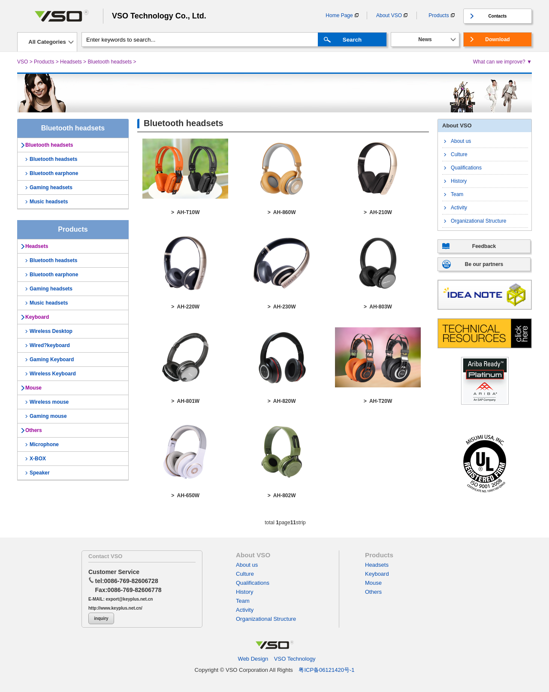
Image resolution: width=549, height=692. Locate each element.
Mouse (33, 388)
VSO (22, 62)
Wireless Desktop (51, 331)
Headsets (71, 62)
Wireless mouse (49, 402)
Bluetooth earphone (54, 173)
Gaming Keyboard (52, 360)
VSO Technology (295, 659)
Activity (459, 208)
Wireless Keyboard (53, 374)
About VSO (389, 15)
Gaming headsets (51, 187)
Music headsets (49, 202)
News (424, 39)
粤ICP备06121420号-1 (326, 670)
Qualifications (466, 168)
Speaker (40, 473)
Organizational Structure (478, 221)
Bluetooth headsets (109, 62)
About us (461, 141)
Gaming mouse (48, 416)
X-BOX (38, 459)
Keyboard (37, 317)
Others (33, 430)
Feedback (484, 246)
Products (438, 15)
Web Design (253, 659)
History (459, 181)
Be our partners (484, 264)
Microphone (44, 444)
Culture (459, 154)
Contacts (498, 16)
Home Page (339, 15)
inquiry (101, 618)
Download (497, 39)
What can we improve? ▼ (502, 62)
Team (457, 194)
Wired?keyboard (50, 345)
